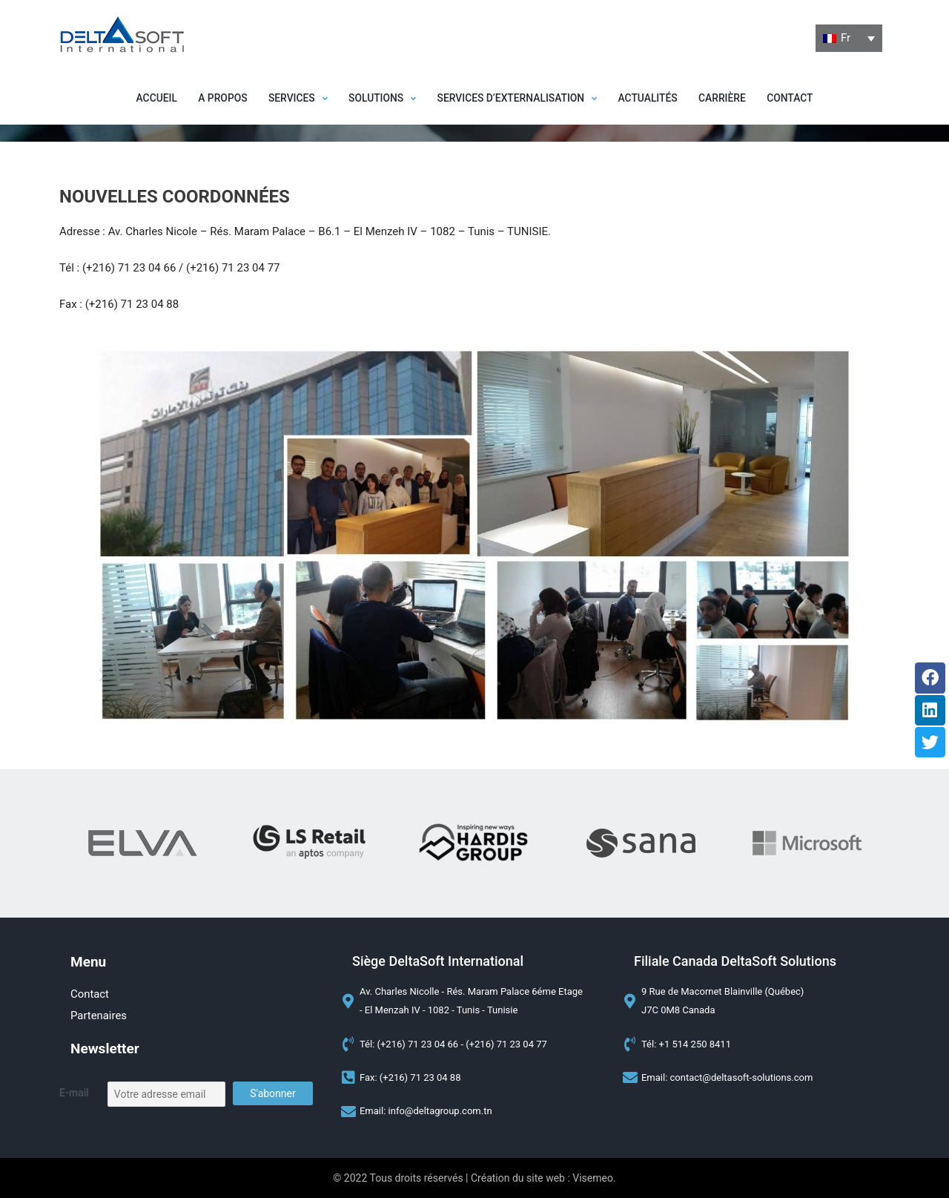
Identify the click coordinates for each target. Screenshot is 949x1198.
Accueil (150, 99)
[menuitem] (849, 38)
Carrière (728, 99)
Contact (796, 99)
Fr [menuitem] (845, 38)
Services (295, 99)
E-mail (74, 1093)
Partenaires (99, 1015)
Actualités (651, 99)
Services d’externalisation (518, 99)
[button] (295, 98)
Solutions (380, 99)
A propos (217, 99)
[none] (849, 38)
